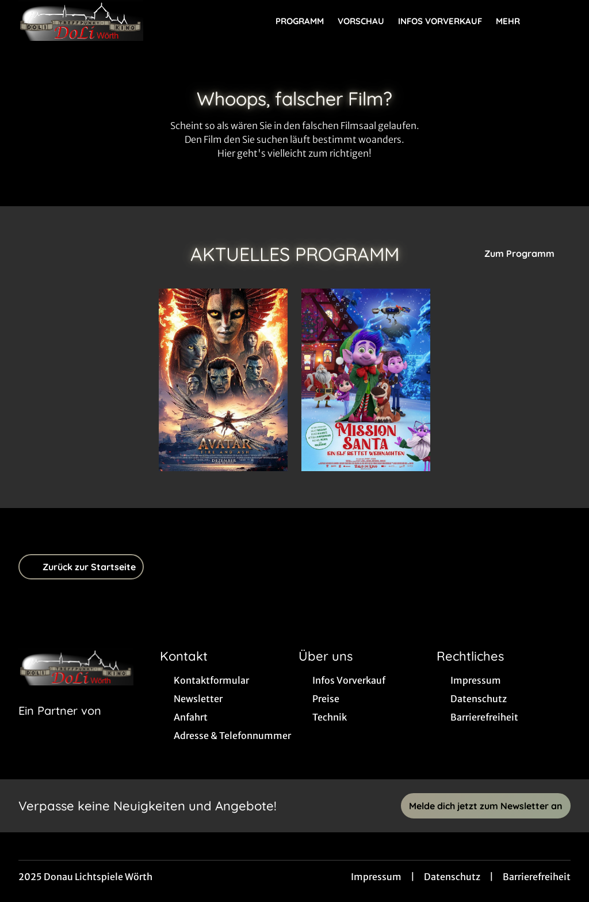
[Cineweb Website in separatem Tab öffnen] (59, 725)
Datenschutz (452, 876)
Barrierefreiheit (537, 876)
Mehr (515, 21)
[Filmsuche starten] (559, 20)
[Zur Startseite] (98, 20)
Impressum (376, 876)
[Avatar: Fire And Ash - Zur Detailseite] (223, 380)
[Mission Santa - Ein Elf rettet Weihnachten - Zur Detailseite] (365, 380)
